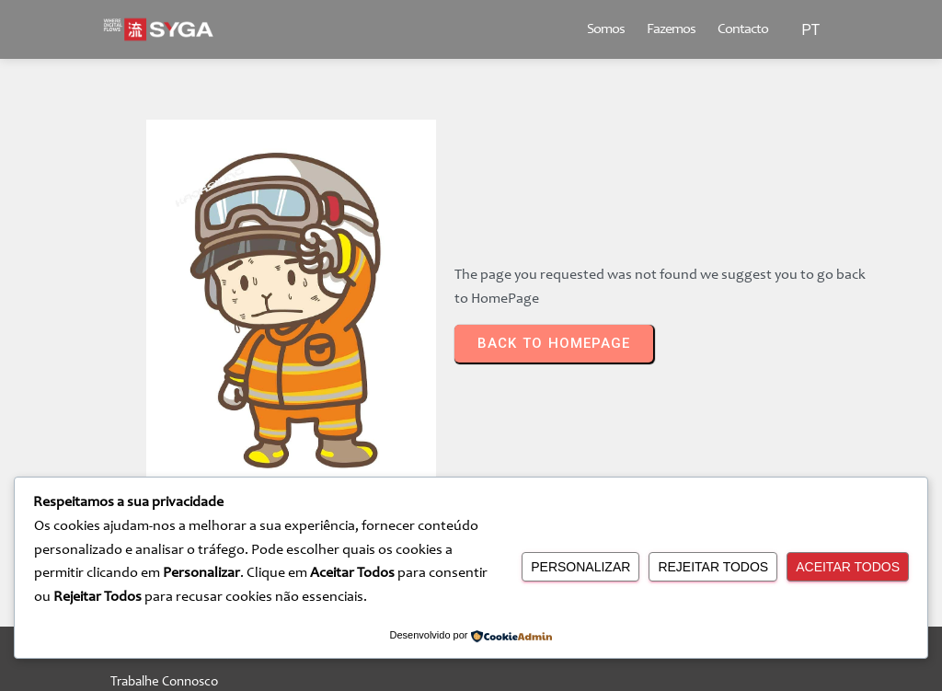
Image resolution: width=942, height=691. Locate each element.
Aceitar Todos (848, 566)
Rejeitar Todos (713, 566)
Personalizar (580, 566)
